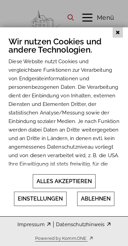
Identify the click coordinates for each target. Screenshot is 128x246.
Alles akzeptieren (64, 181)
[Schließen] (118, 54)
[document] (64, 116)
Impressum (31, 224)
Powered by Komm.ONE (61, 238)
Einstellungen (40, 198)
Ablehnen (96, 198)
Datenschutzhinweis (80, 224)
